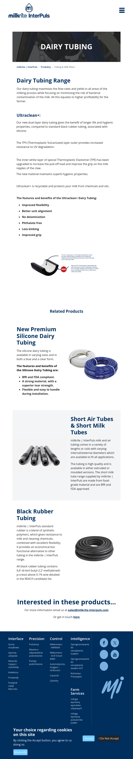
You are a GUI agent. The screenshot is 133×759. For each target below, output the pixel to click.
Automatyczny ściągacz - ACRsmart (56, 667)
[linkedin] (103, 654)
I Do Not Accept (109, 738)
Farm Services (77, 691)
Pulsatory (34, 644)
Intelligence (80, 638)
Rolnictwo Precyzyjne (76, 675)
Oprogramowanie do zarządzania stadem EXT (77, 663)
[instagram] (103, 666)
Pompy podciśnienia (35, 662)
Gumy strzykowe (13, 646)
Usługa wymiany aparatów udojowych (76, 703)
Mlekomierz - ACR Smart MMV (56, 655)
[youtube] (114, 654)
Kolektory (13, 672)
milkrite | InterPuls (27, 66)
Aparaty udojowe (12, 654)
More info (20, 752)
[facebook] (103, 642)
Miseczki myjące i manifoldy (13, 664)
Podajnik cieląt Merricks (12, 686)
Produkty (46, 66)
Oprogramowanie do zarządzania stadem (77, 649)
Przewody (13, 677)
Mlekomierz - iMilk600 (56, 646)
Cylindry (54, 680)
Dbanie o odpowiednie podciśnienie (35, 652)
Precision (36, 638)
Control (56, 638)
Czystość (54, 675)
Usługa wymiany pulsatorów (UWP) (76, 718)
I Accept (88, 738)
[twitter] (114, 642)
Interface (15, 638)
